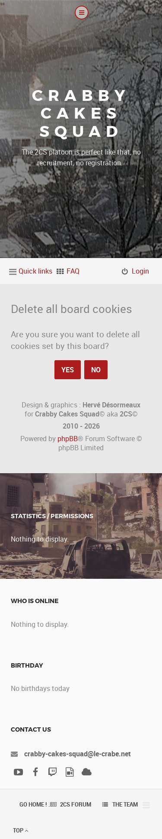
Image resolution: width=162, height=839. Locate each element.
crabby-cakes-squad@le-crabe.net (77, 753)
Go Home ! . (34, 804)
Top (20, 830)
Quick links (35, 271)
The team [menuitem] (125, 804)
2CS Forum (75, 804)
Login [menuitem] (140, 271)
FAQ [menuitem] (73, 271)
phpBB (67, 438)
